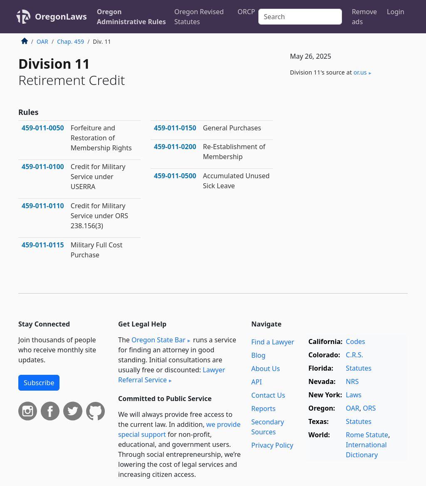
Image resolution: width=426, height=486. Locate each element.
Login (395, 11)
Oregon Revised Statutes (199, 16)
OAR (42, 41)
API (256, 381)
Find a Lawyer (272, 341)
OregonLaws (61, 16)
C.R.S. (354, 354)
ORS (369, 408)
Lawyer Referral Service (171, 374)
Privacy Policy (272, 445)
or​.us (360, 72)
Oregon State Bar (158, 339)
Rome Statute (367, 434)
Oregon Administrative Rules (131, 16)
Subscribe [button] (39, 382)
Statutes (359, 368)
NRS (352, 381)
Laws (354, 394)
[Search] (300, 17)
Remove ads (364, 16)
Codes (355, 341)
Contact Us (268, 395)
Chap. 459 (70, 41)
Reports (263, 408)
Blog (258, 355)
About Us (265, 368)
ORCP (246, 11)
